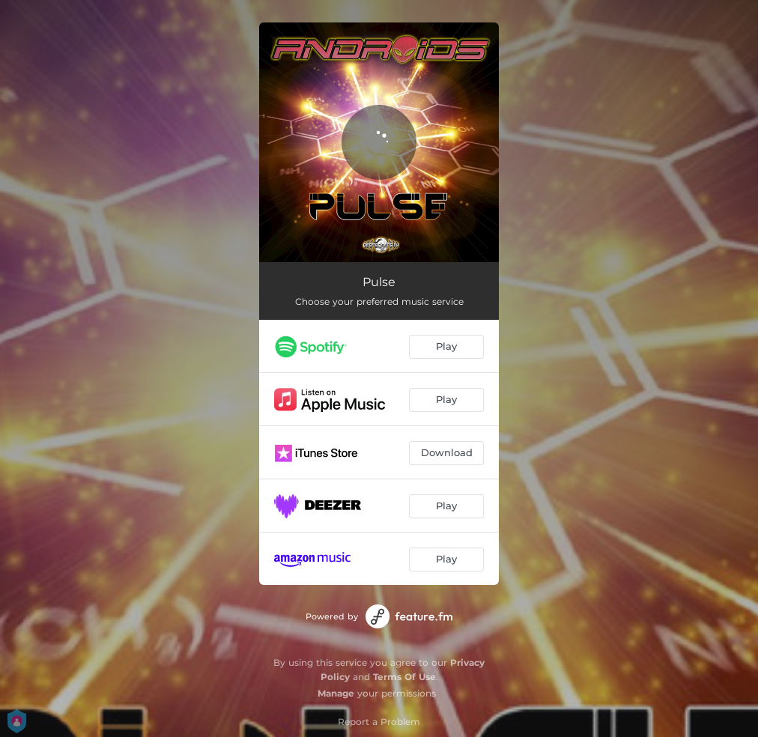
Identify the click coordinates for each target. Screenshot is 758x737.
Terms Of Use (404, 676)
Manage (336, 693)
